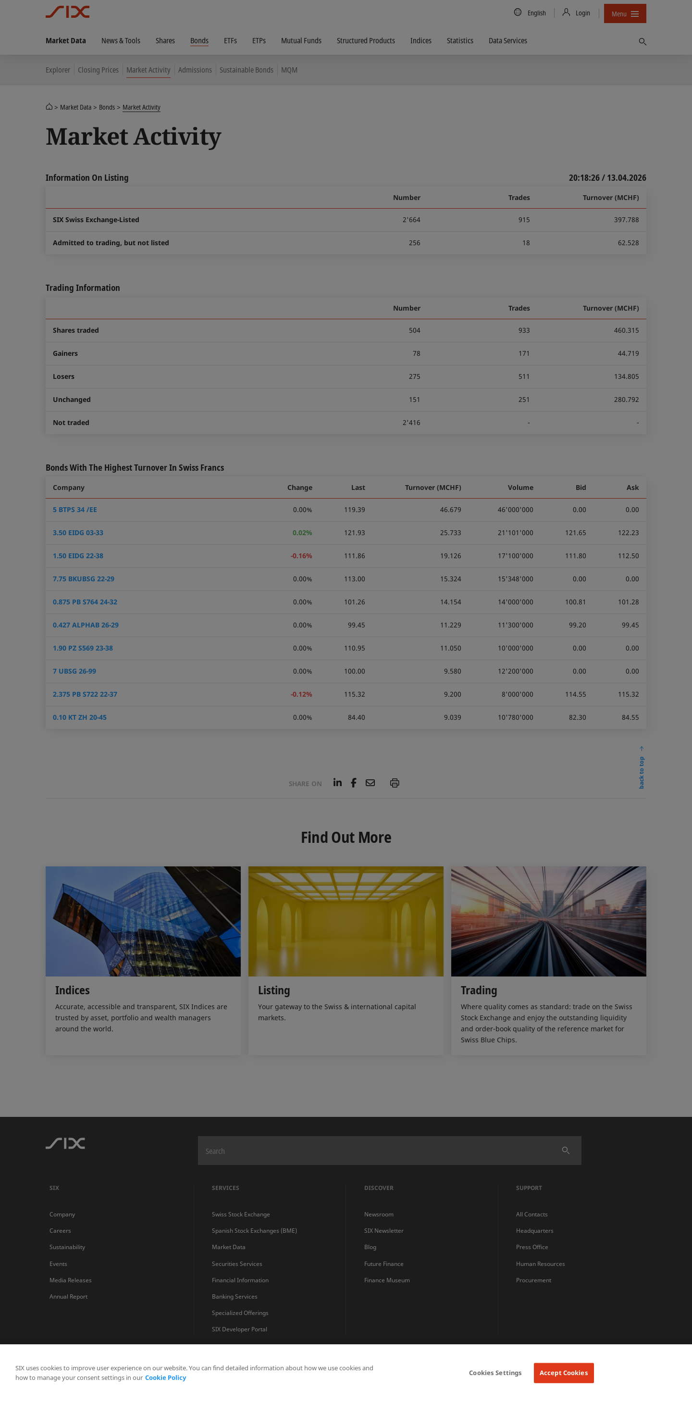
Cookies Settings (495, 1372)
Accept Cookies (564, 1372)
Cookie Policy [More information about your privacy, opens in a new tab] (165, 1377)
